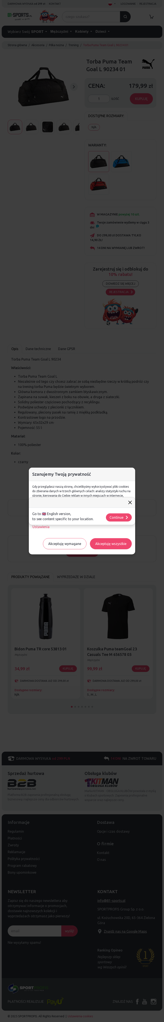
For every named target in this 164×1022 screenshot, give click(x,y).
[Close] (130, 502)
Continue (119, 517)
